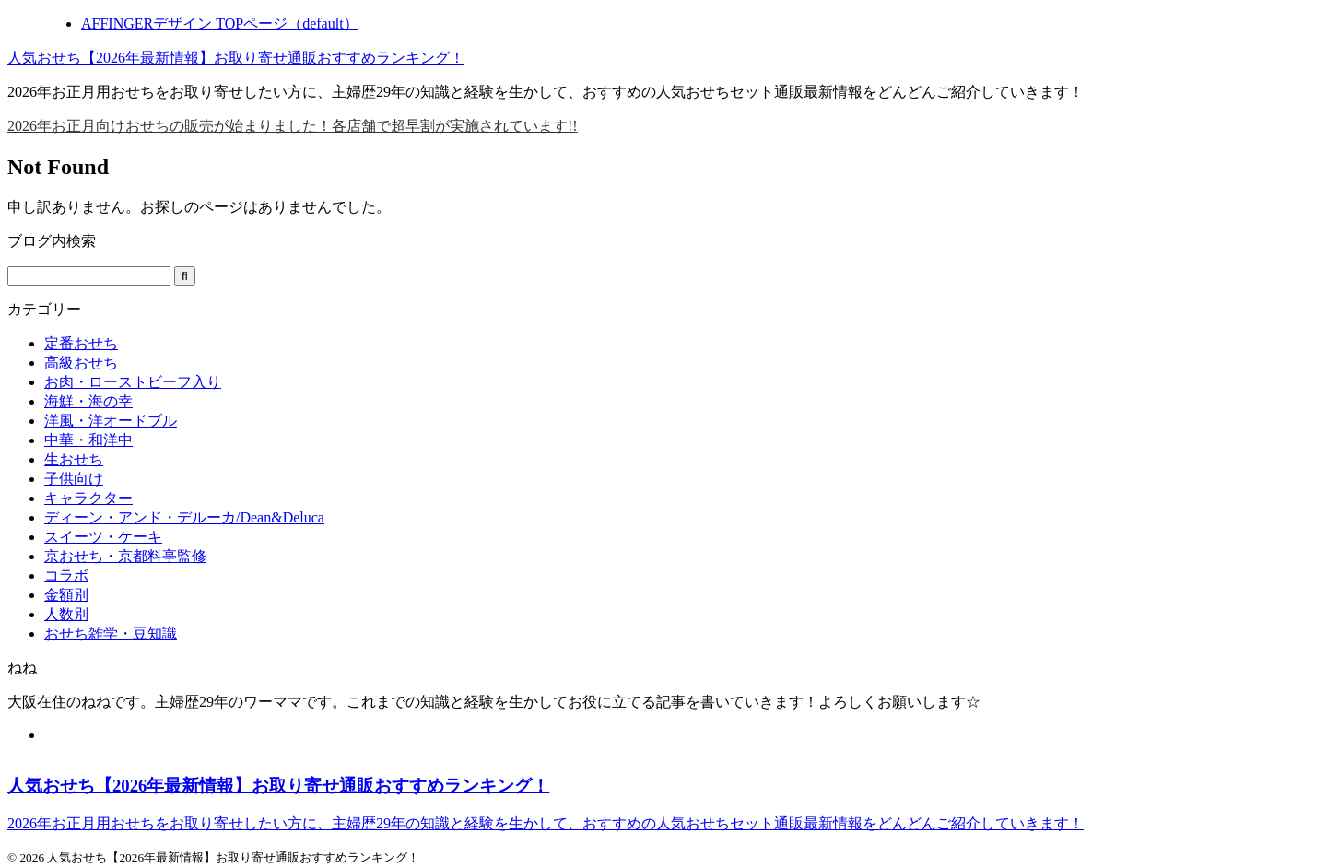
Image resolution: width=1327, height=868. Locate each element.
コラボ (66, 575)
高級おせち (81, 362)
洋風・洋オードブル (110, 420)
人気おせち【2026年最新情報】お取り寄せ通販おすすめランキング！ (235, 57)
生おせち (73, 459)
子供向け (73, 479)
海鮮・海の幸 (88, 401)
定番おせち (81, 343)
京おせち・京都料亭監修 (125, 556)
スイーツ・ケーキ (103, 537)
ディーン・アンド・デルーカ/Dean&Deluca (184, 517)
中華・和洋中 (88, 440)
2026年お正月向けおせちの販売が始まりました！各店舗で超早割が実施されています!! (292, 126)
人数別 (66, 614)
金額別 (66, 595)
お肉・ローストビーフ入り (132, 382)
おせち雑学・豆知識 (110, 633)
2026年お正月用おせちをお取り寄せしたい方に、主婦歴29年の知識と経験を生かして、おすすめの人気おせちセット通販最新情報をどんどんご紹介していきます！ (545, 823)
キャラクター (88, 498)
